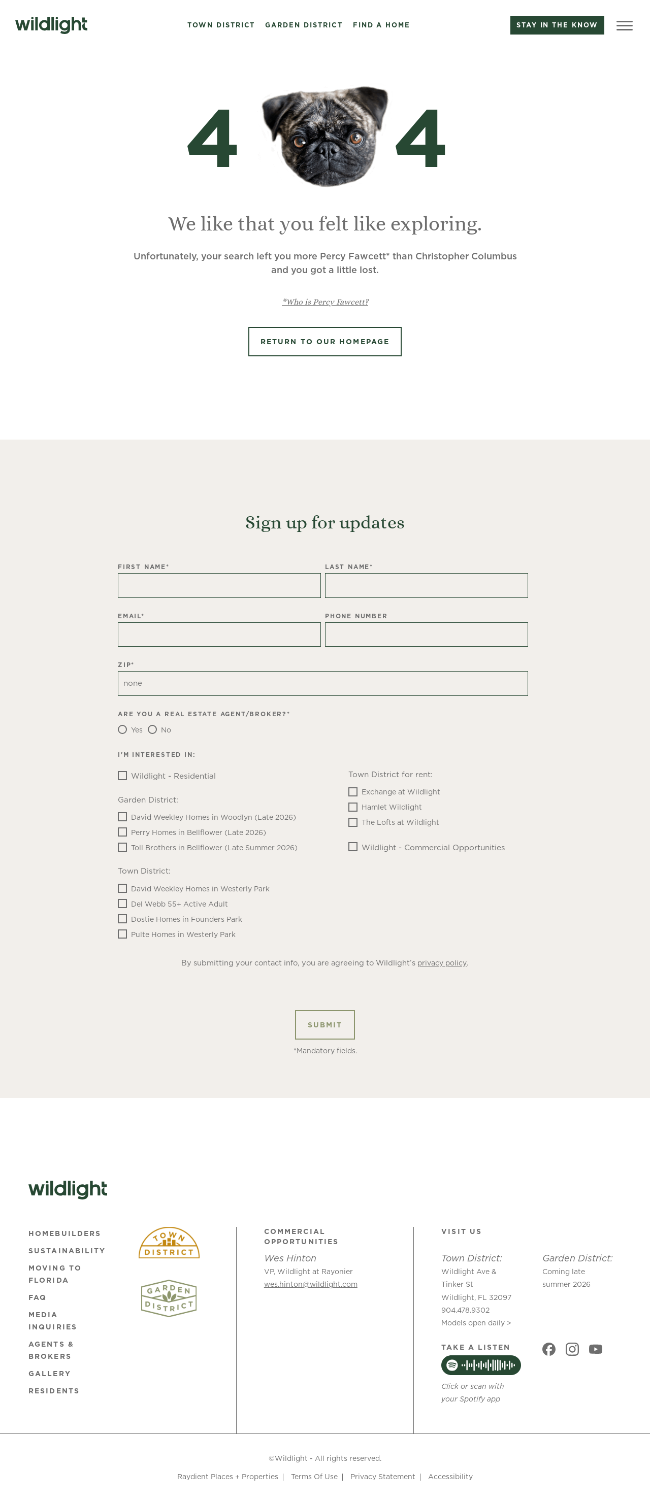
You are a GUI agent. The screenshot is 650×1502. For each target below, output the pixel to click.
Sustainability (67, 1251)
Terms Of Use (314, 1477)
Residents (54, 1391)
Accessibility (450, 1477)
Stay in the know (557, 24)
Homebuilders (64, 1233)
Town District (221, 25)
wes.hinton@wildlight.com (311, 1284)
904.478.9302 (465, 1310)
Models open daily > (476, 1323)
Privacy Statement (382, 1477)
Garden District (303, 25)
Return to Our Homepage (325, 342)
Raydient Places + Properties (227, 1477)
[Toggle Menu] (624, 25)
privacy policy (442, 963)
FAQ (37, 1297)
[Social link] (549, 1349)
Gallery (49, 1374)
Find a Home (381, 25)
